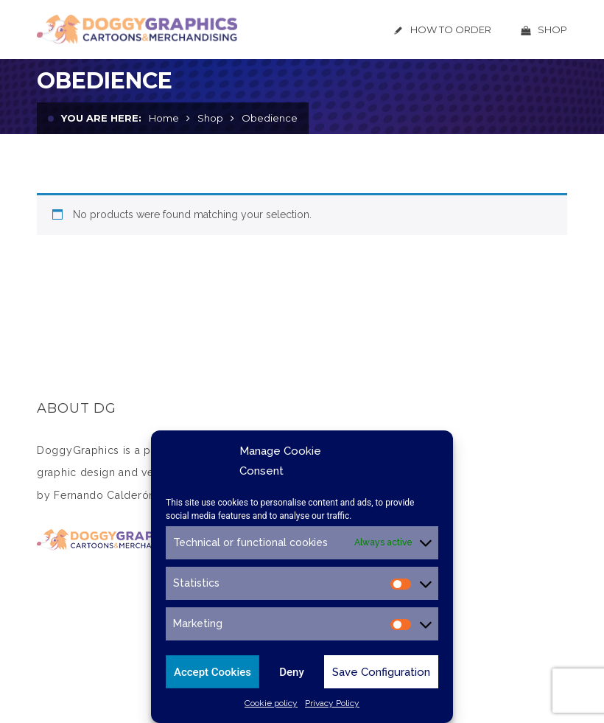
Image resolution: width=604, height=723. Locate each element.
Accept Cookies (212, 672)
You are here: (101, 118)
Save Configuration (381, 672)
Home (164, 118)
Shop (210, 118)
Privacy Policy (332, 703)
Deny (291, 672)
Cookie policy (271, 703)
